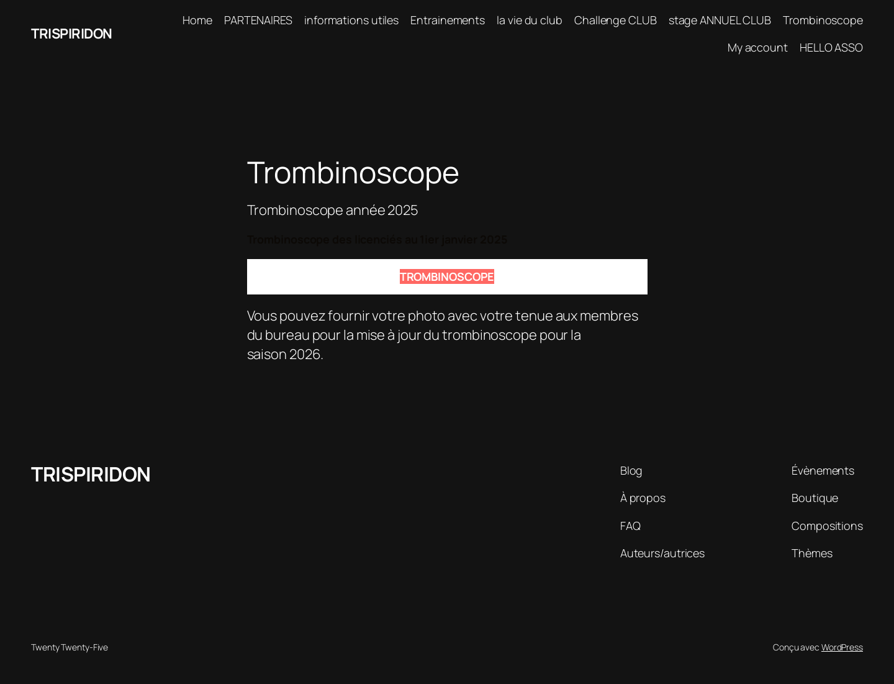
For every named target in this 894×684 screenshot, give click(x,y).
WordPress (842, 647)
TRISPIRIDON (71, 33)
